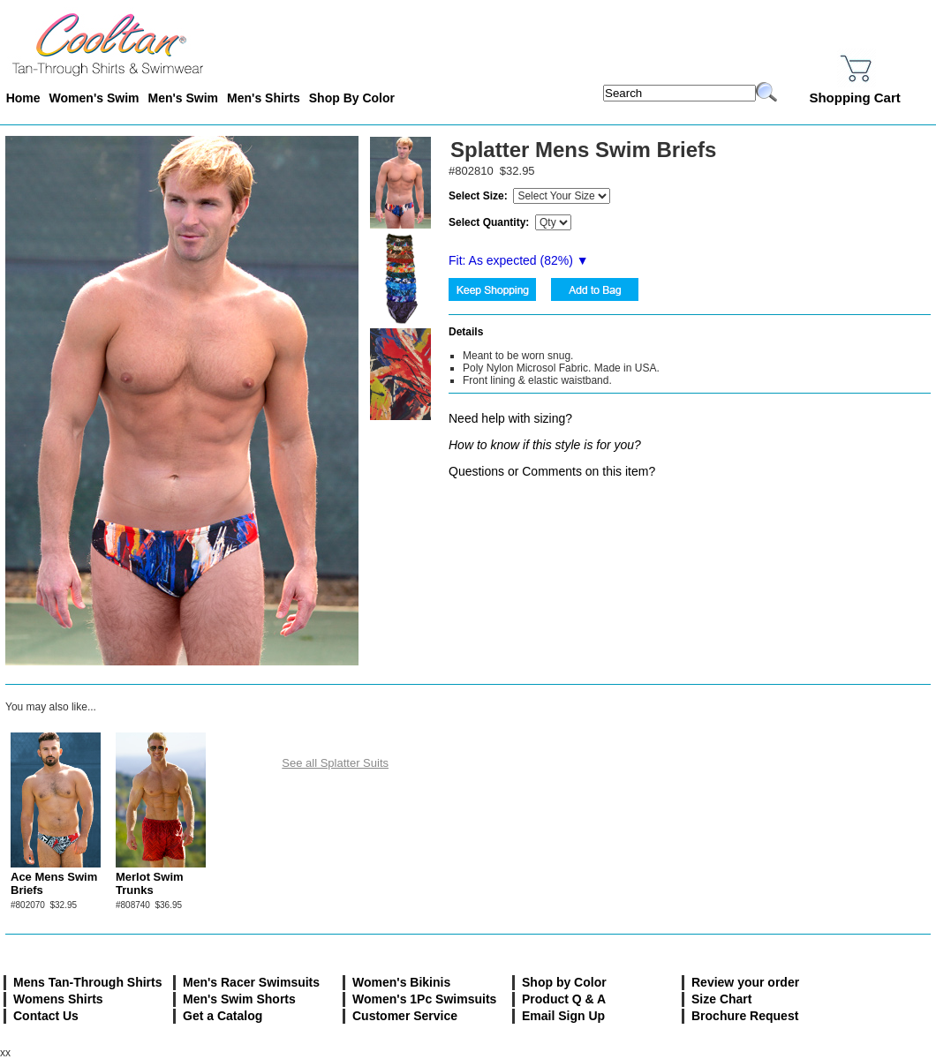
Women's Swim (94, 98)
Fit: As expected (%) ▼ (519, 260)
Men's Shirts (263, 98)
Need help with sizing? (510, 418)
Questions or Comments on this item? (552, 471)
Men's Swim (182, 98)
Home (23, 98)
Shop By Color (352, 98)
